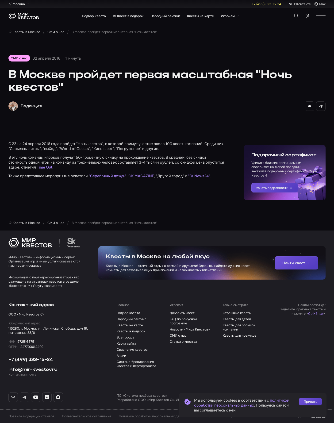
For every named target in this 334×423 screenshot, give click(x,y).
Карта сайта (126, 343)
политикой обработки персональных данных (241, 403)
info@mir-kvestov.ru (32, 369)
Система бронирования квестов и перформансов (137, 364)
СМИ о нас (178, 335)
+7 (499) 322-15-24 (30, 360)
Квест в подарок (128, 16)
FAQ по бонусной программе (183, 321)
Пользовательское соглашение (86, 416)
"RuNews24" (199, 175)
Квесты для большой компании (239, 327)
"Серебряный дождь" (108, 175)
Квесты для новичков (239, 335)
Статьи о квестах (183, 341)
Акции (121, 356)
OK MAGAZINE (141, 175)
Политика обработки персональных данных (153, 416)
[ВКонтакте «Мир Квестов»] (13, 397)
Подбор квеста (94, 16)
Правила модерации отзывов (31, 416)
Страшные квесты (237, 313)
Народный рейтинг (165, 16)
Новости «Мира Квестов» (190, 329)
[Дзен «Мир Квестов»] (47, 397)
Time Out (44, 167)
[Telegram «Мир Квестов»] (24, 397)
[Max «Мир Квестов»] (58, 397)
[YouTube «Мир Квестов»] (35, 397)
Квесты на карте (200, 16)
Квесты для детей (237, 319)
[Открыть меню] (321, 16)
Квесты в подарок (131, 331)
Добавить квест (182, 313)
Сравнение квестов (132, 349)
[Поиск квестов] (296, 16)
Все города (125, 337)
